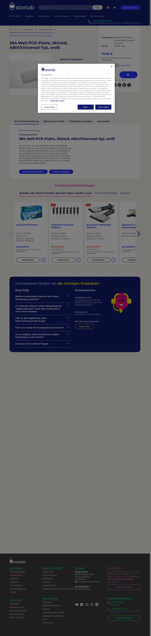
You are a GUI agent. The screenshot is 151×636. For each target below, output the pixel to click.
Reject (85, 107)
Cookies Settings (49, 107)
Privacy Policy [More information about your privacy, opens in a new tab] (54, 101)
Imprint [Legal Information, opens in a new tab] (62, 101)
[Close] (111, 66)
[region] (76, 88)
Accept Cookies (103, 107)
